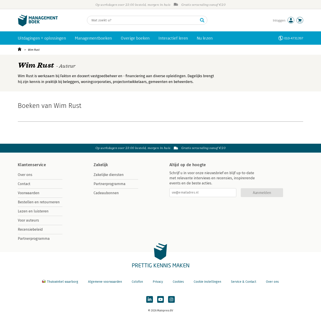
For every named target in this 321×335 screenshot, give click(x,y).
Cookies (178, 282)
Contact (24, 184)
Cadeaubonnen (106, 193)
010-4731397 (293, 38)
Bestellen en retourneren (39, 202)
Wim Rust (34, 49)
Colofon (137, 282)
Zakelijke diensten (109, 175)
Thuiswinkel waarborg (60, 282)
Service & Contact (243, 282)
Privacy (158, 282)
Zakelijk (101, 164)
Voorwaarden (28, 193)
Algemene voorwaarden (105, 282)
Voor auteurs (28, 220)
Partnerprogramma (34, 238)
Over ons (25, 175)
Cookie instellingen (207, 282)
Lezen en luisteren (33, 211)
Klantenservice (32, 164)
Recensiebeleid (30, 229)
